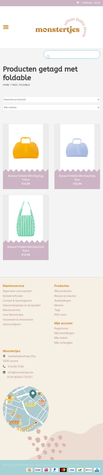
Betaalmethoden (13, 295)
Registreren (61, 328)
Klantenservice (11, 310)
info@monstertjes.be (20, 372)
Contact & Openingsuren (17, 300)
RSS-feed (60, 314)
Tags (14, 85)
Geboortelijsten (12, 324)
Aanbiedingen (62, 300)
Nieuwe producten (65, 295)
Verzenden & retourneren (18, 319)
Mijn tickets (61, 337)
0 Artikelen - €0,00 (88, 3)
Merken (58, 305)
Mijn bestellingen (64, 333)
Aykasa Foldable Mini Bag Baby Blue (77, 177)
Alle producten (63, 291)
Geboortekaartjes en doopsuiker (22, 305)
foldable (24, 85)
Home (6, 85)
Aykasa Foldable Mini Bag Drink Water (25, 248)
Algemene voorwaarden (17, 291)
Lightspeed (73, 465)
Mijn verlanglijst (63, 342)
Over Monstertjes (13, 314)
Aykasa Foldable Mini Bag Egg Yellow (25, 177)
